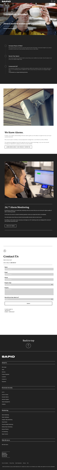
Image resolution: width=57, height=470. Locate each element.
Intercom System (5, 399)
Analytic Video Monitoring (7, 419)
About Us (4, 362)
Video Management (6, 401)
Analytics (4, 404)
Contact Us (4, 379)
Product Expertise (5, 374)
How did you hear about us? (29, 298)
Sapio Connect (5, 434)
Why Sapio (4, 367)
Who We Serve (6, 440)
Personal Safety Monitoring (7, 424)
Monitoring (5, 410)
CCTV (3, 392)
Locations (4, 376)
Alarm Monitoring (5, 414)
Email (29, 274)
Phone (29, 279)
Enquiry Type (29, 284)
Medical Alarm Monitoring (7, 426)
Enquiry (29, 291)
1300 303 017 (13, 262)
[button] (18, 147)
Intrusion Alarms (5, 397)
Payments (4, 381)
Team (3, 369)
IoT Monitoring (5, 431)
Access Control (5, 394)
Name (29, 268)
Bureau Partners (5, 429)
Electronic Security (7, 387)
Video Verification (5, 417)
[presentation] (15, 317)
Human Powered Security (4, 454)
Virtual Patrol (4, 422)
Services (3, 372)
